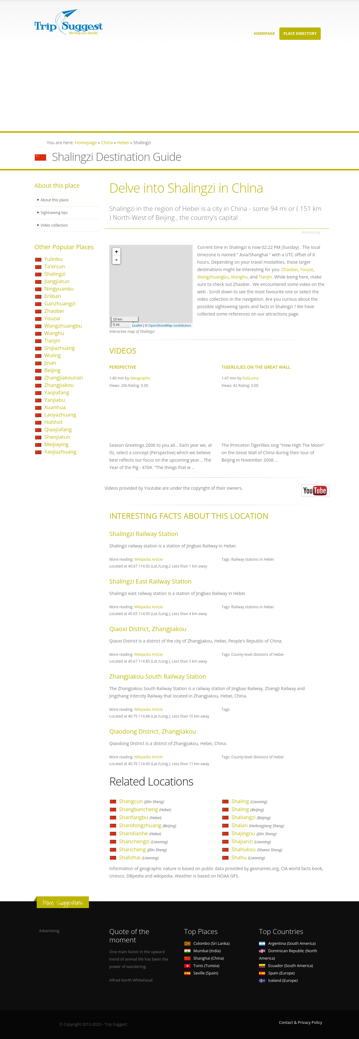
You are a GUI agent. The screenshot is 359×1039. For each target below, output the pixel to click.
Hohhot (53, 421)
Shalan (258, 825)
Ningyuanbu (59, 288)
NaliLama (250, 377)
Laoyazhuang (60, 414)
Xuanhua (55, 407)
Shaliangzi (251, 817)
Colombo (207, 943)
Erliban (52, 296)
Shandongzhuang (147, 825)
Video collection (55, 225)
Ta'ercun (54, 266)
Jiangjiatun (57, 281)
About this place (55, 200)
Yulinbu (53, 258)
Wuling (52, 355)
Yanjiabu (54, 399)
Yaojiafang (56, 392)
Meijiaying (56, 444)
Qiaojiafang (58, 429)
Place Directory (299, 33)
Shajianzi (251, 841)
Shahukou (257, 849)
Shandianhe (140, 833)
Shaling (249, 801)
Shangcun (141, 801)
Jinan (50, 362)
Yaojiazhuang (60, 451)
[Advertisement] (179, 88)
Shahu (248, 857)
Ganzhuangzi (60, 303)
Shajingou (254, 833)
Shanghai (204, 958)
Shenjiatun (57, 436)
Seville (201, 973)
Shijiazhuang (59, 347)
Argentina (287, 943)
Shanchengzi (143, 841)
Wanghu (54, 333)
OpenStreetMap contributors (169, 325)
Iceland (278, 980)
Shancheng (143, 849)
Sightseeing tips (55, 212)
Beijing (52, 370)
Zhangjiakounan (63, 377)
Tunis (201, 965)
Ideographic (140, 377)
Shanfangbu (140, 817)
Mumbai (202, 950)
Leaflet (137, 325)
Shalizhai (139, 857)
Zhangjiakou (59, 384)
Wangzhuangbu (63, 325)
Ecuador (286, 965)
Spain (276, 973)
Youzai (52, 318)
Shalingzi (55, 273)
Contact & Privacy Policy (300, 1022)
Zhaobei (54, 310)
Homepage (264, 33)
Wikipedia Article (148, 559)
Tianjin (52, 340)
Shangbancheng (145, 809)
